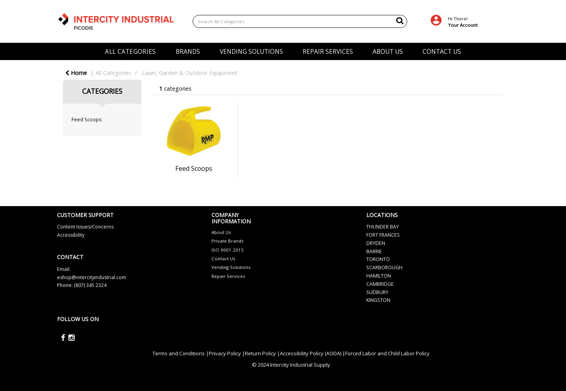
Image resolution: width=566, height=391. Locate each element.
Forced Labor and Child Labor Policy (387, 353)
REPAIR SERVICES (328, 51)
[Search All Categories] (300, 21)
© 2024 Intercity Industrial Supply (291, 364)
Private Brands (227, 241)
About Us (221, 232)
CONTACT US (442, 51)
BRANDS (188, 51)
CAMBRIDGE (380, 284)
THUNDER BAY (382, 226)
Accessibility (71, 235)
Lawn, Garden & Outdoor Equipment (189, 73)
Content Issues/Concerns (85, 226)
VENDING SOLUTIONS (251, 51)
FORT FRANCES (383, 235)
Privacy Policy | (227, 353)
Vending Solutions (231, 267)
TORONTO (378, 259)
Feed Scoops (86, 119)
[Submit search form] (400, 20)
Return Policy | (262, 353)
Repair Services (228, 276)
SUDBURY (377, 292)
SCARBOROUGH (384, 267)
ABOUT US (388, 51)
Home (76, 73)
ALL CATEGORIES (130, 51)
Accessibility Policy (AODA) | (312, 353)
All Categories (113, 73)
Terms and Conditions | (181, 353)
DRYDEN (375, 243)
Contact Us (223, 258)
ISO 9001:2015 (227, 250)
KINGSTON (378, 300)
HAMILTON (378, 275)
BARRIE (374, 251)
